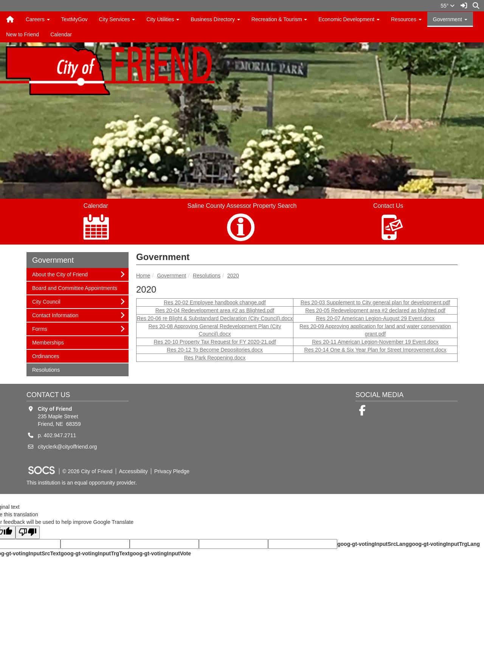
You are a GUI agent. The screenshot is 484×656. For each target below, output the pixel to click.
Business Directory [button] (215, 19)
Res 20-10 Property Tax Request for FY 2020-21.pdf (215, 342)
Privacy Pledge (171, 471)
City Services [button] (117, 19)
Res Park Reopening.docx (215, 358)
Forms (42, 328)
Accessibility (133, 471)
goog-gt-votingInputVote (160, 553)
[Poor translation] (28, 532)
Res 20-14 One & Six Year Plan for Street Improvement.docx (375, 350)
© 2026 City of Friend (87, 471)
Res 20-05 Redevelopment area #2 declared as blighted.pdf (375, 310)
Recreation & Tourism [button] (279, 19)
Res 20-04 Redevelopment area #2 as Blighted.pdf (214, 310)
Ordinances (45, 355)
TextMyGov (74, 19)
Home (143, 276)
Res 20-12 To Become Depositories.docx (214, 350)
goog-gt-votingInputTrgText (94, 553)
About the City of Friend (60, 273)
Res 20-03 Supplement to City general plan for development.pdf (375, 302)
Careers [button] (38, 19)
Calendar (61, 34)
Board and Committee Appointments (74, 287)
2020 (233, 276)
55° (448, 6)
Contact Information (55, 314)
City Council (46, 301)
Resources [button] (406, 19)
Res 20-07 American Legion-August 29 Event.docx (375, 318)
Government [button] (450, 19)
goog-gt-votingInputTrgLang (444, 544)
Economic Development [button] (349, 19)
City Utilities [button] (162, 19)
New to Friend (22, 34)
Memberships (48, 342)
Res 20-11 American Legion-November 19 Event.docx (375, 342)
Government (171, 276)
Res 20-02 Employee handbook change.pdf (214, 302)
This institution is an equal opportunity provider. (81, 483)
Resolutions (206, 276)
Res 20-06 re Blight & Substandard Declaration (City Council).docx (215, 318)
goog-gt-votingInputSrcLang (373, 544)
